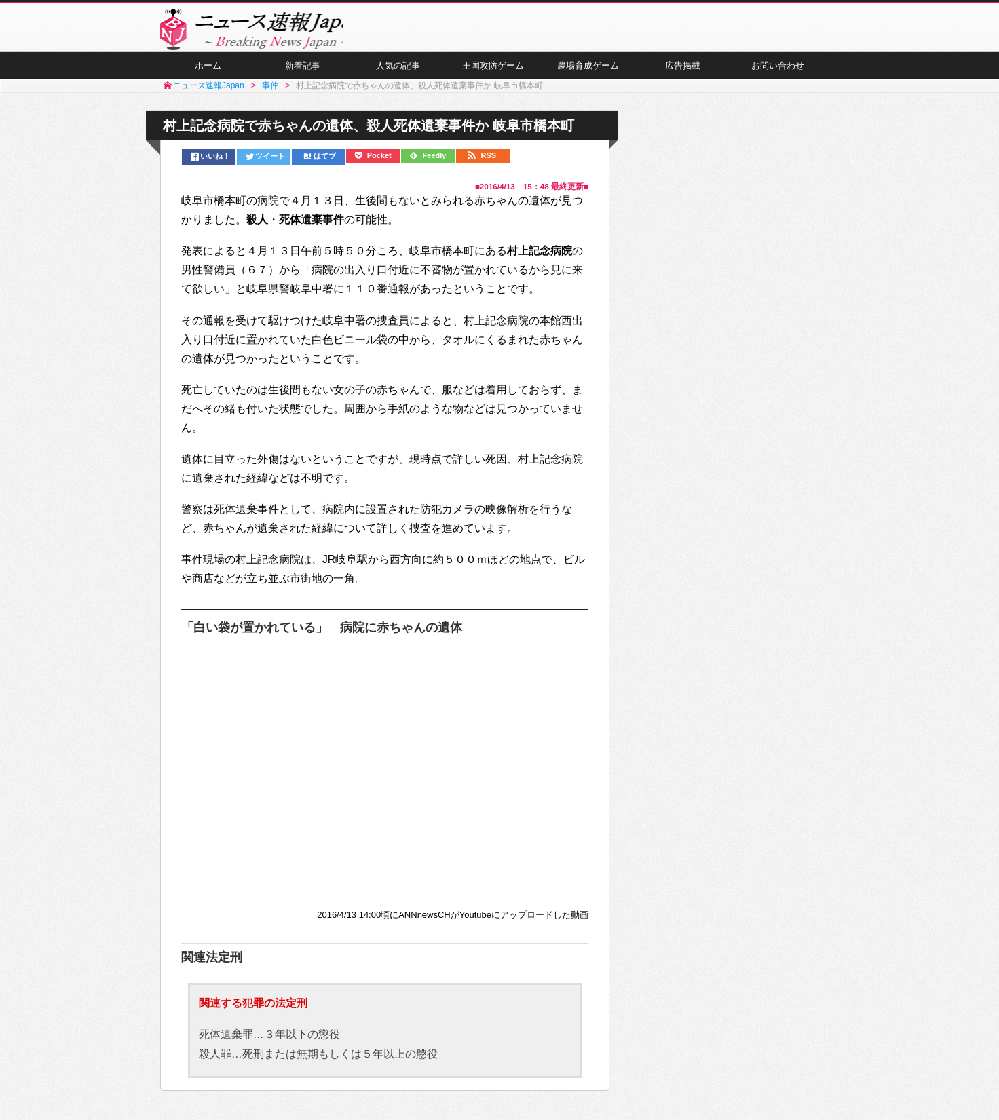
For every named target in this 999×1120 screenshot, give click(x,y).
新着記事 (303, 75)
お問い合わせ (777, 75)
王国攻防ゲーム (492, 75)
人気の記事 (397, 75)
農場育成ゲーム (587, 75)
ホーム (207, 75)
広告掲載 (683, 75)
